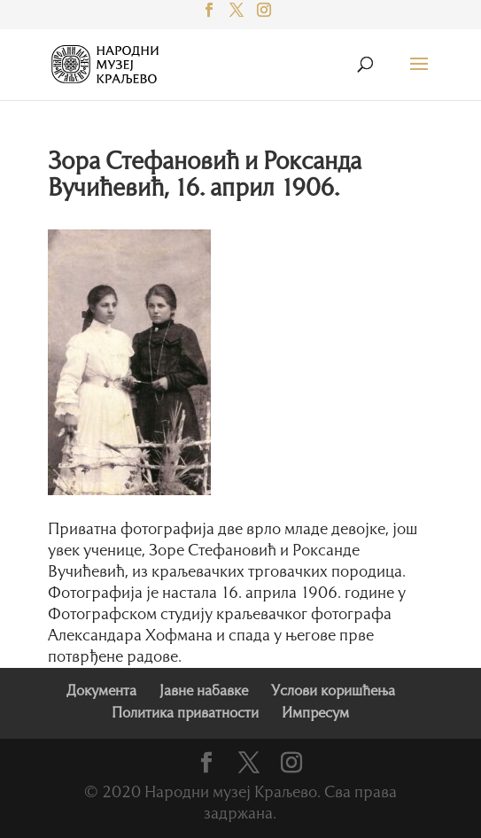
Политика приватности (185, 714)
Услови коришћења (333, 692)
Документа (101, 692)
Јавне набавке (203, 692)
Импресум (315, 714)
